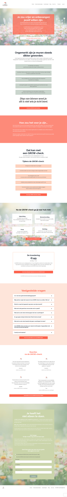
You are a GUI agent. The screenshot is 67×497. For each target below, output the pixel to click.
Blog (50, 4)
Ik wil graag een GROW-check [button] (33, 240)
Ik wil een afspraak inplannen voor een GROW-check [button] (33, 274)
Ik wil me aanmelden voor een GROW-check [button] (33, 339)
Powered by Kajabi (62, 494)
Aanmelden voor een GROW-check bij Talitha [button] (33, 398)
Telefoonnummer (18, 473)
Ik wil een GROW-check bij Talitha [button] (33, 38)
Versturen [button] (33, 479)
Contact (58, 4)
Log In (63, 4)
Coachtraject (45, 4)
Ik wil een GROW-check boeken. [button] (33, 108)
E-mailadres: (17, 468)
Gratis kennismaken (38, 4)
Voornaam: (17, 462)
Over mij (53, 4)
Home (31, 4)
